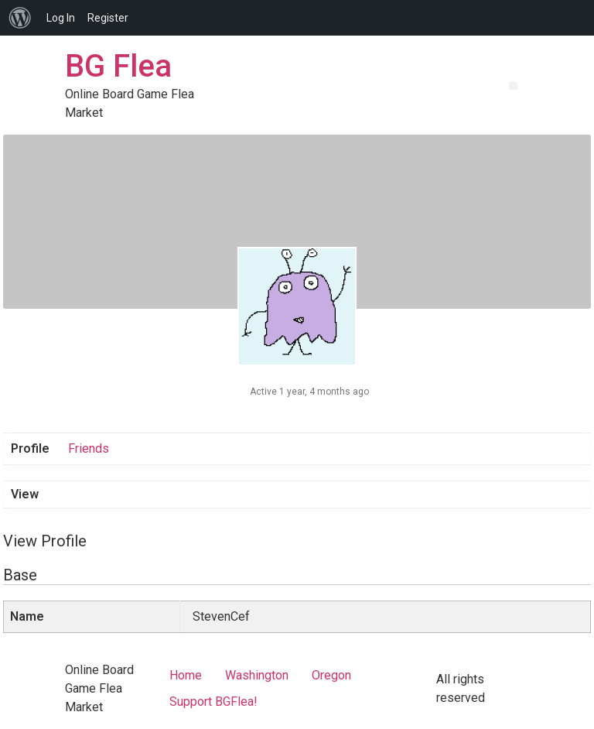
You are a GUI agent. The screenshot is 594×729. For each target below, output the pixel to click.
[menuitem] (20, 18)
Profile (30, 448)
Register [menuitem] (107, 18)
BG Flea (118, 66)
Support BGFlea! (213, 701)
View (25, 494)
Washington (256, 675)
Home (185, 675)
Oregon (331, 675)
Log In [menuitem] (60, 18)
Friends (88, 448)
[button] (513, 85)
